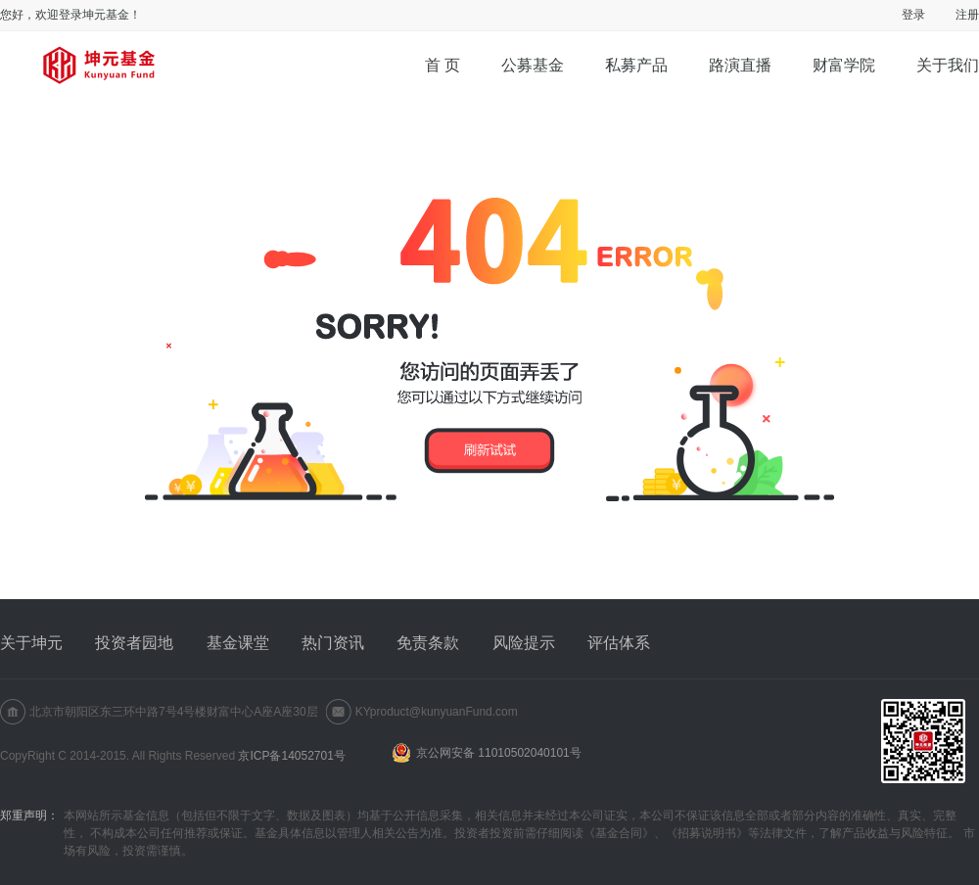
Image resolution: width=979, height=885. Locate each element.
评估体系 (618, 642)
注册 (967, 15)
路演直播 (740, 65)
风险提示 (523, 642)
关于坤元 (31, 642)
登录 (913, 15)
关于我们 (947, 65)
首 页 (442, 65)
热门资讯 (333, 642)
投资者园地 (134, 642)
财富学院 (844, 65)
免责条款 (427, 642)
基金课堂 (238, 642)
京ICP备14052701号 (291, 756)
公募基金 (532, 65)
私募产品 (636, 65)
